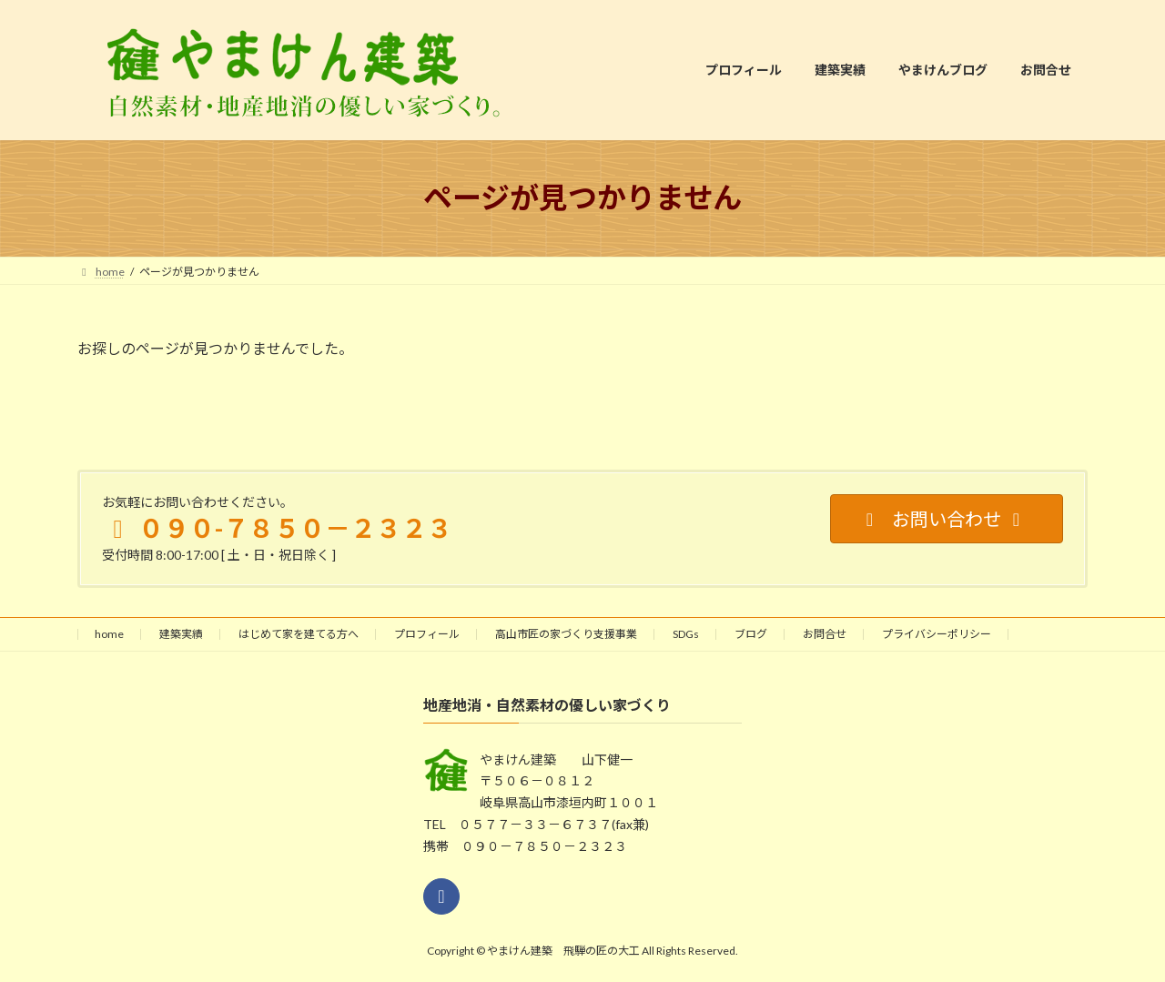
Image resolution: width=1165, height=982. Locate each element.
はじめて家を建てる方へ (298, 634)
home (109, 634)
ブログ (750, 634)
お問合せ (824, 634)
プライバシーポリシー (936, 634)
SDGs (686, 634)
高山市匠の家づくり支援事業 (566, 634)
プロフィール (427, 634)
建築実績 (181, 634)
